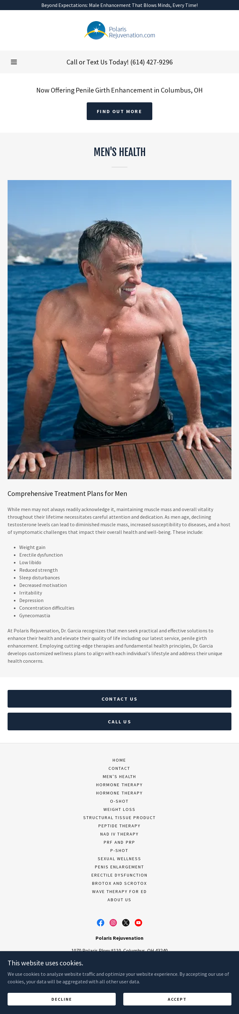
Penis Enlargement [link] (119, 867)
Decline (61, 1003)
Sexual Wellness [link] (119, 858)
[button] (14, 62)
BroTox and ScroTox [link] (119, 883)
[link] (119, 30)
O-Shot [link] (119, 801)
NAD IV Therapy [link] (119, 834)
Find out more (119, 111)
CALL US (119, 721)
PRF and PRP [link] (119, 842)
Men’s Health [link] (119, 776)
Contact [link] (119, 768)
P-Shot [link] (119, 850)
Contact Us (120, 699)
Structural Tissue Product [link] (119, 817)
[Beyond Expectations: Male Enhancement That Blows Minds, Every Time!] (119, 5)
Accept (177, 1003)
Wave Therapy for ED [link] (119, 891)
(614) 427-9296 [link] (151, 61)
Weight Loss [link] (119, 809)
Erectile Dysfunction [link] (119, 875)
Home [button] (119, 760)
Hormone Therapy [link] (119, 785)
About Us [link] (119, 899)
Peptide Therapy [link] (119, 826)
